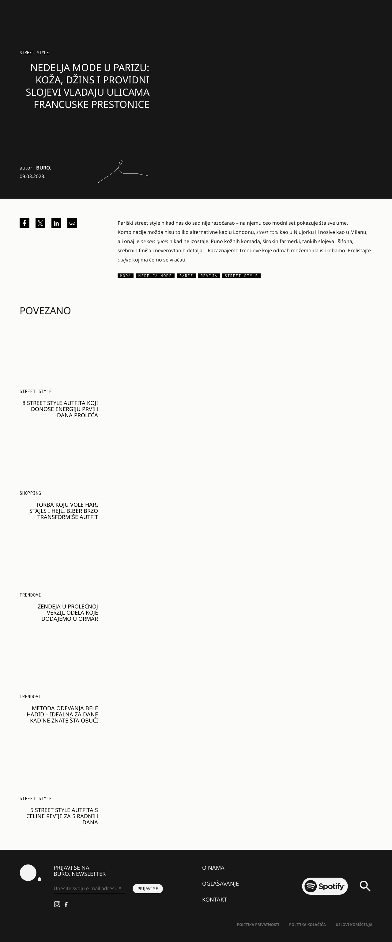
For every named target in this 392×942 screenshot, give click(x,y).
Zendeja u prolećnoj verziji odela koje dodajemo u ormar (68, 612)
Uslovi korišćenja (354, 924)
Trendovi (30, 594)
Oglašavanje (220, 883)
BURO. (43, 167)
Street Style (34, 52)
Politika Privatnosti (258, 924)
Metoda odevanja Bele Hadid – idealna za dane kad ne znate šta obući (62, 714)
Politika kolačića (307, 924)
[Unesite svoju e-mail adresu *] (89, 888)
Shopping (30, 493)
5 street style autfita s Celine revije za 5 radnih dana (62, 816)
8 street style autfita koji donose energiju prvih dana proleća (60, 409)
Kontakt (214, 899)
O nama (213, 867)
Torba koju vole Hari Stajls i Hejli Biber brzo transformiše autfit (63, 511)
